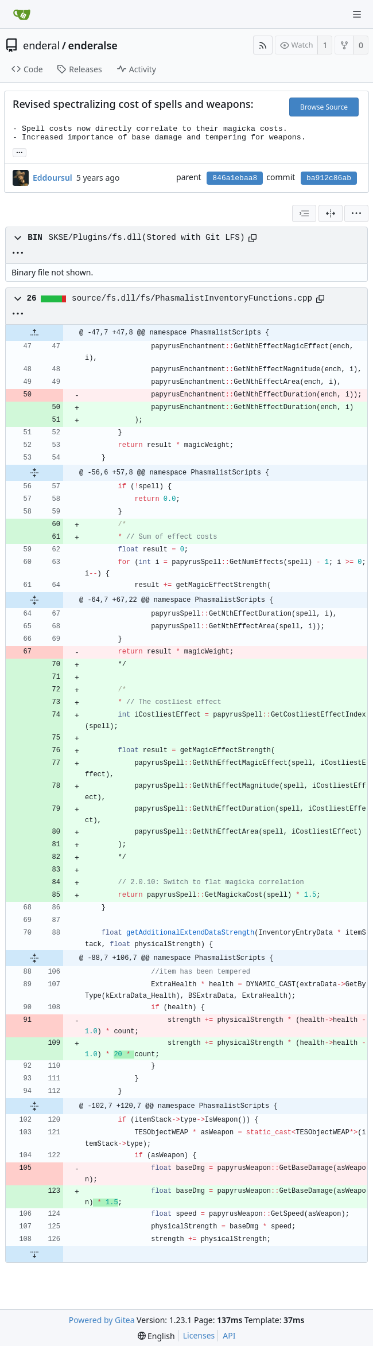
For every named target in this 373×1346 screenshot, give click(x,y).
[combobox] (304, 213)
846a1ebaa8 (234, 178)
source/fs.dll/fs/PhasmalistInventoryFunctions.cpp (192, 298)
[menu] (356, 213)
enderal (41, 45)
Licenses (199, 1335)
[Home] (22, 14)
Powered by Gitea (102, 1319)
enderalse (93, 45)
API (229, 1335)
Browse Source (324, 107)
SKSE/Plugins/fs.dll (94, 237)
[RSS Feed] (263, 45)
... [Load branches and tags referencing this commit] (19, 151)
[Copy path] (252, 238)
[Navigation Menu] (357, 14)
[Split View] (330, 213)
